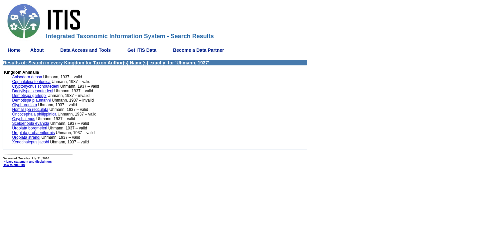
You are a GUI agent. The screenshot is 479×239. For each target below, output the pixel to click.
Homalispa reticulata (30, 109)
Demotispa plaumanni (31, 100)
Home (14, 50)
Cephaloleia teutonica (31, 81)
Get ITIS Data (141, 50)
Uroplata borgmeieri (29, 128)
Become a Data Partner (198, 50)
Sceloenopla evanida (30, 123)
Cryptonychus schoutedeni (35, 86)
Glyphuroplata (24, 105)
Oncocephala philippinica (34, 114)
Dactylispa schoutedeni (32, 91)
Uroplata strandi (26, 137)
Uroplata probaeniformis (33, 132)
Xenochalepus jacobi (30, 142)
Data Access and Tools (85, 50)
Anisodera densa (27, 77)
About (37, 50)
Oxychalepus (23, 119)
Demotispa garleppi (29, 95)
